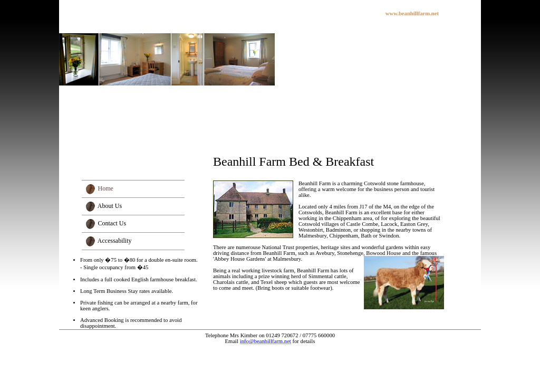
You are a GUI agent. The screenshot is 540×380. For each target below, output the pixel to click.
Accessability (115, 240)
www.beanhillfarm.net (412, 13)
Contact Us (112, 223)
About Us (110, 206)
